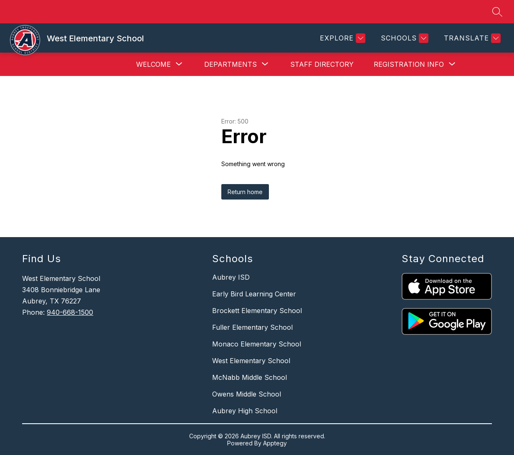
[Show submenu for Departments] (230, 64)
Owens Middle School (246, 394)
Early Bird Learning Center (254, 294)
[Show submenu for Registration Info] (409, 64)
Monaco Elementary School (256, 344)
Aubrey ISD (231, 277)
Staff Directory (322, 64)
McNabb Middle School (249, 377)
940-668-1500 (70, 312)
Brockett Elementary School (257, 310)
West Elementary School (251, 360)
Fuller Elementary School (252, 327)
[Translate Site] (471, 38)
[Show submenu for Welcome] (153, 64)
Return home (245, 191)
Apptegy (275, 443)
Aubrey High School (244, 411)
